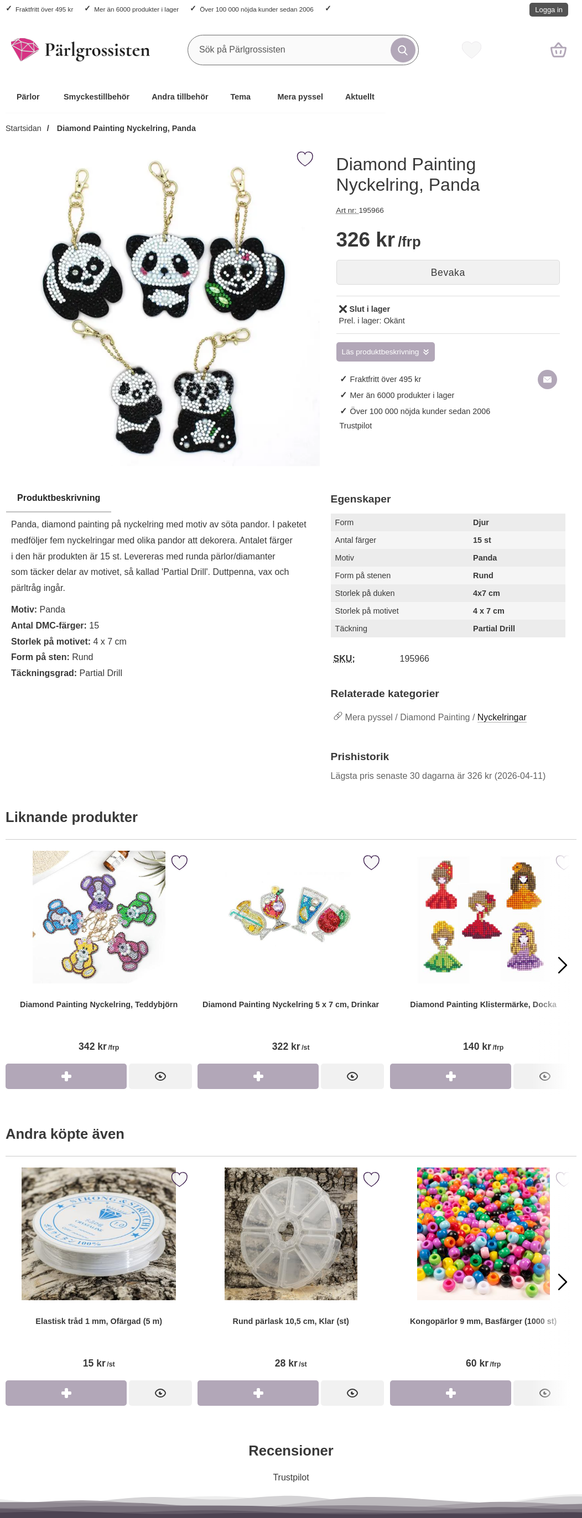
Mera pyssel (300, 96)
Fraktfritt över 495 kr (44, 9)
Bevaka (448, 272)
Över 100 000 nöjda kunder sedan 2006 (256, 9)
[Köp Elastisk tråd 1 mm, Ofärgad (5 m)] (66, 1393)
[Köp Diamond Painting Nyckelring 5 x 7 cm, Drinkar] (258, 1076)
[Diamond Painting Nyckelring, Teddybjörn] (99, 957)
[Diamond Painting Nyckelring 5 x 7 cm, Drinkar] (291, 957)
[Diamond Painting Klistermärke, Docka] (483, 957)
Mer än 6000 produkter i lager (136, 9)
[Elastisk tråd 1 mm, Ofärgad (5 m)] (99, 1274)
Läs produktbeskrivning (380, 352)
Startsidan (23, 128)
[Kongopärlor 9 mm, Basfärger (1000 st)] (483, 1274)
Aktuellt (360, 96)
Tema (241, 96)
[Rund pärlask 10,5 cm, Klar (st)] (291, 1274)
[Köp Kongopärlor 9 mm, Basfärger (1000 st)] (450, 1393)
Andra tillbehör (180, 96)
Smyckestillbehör (96, 96)
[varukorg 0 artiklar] (558, 50)
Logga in (549, 10)
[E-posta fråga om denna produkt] (547, 379)
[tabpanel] (163, 589)
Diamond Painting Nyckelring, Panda (125, 128)
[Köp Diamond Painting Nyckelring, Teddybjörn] (66, 1076)
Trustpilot (356, 425)
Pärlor (28, 96)
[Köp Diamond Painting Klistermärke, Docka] (450, 1076)
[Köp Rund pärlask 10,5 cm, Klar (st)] (258, 1393)
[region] (163, 498)
